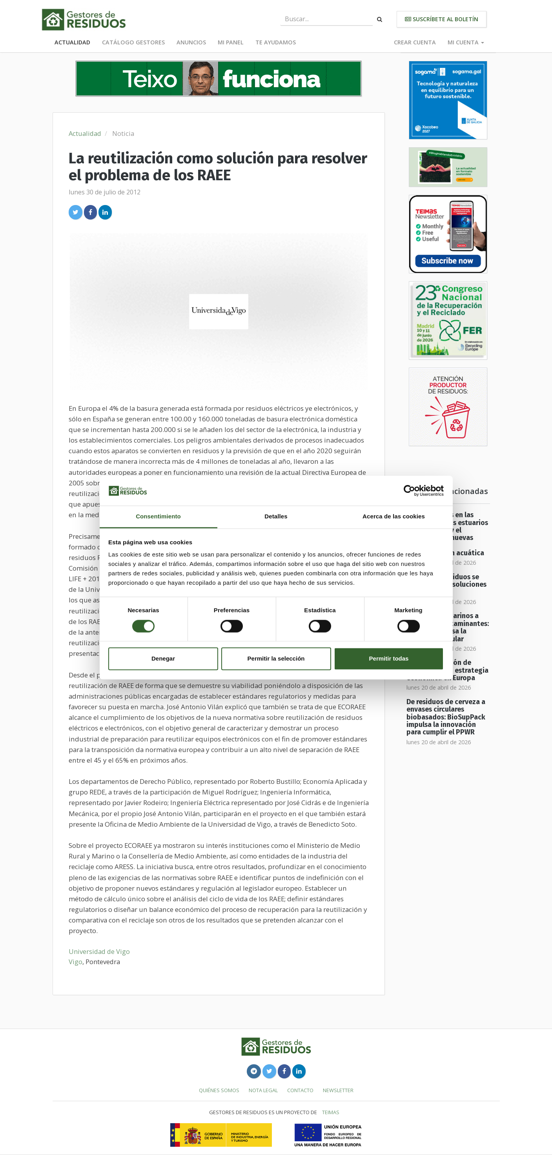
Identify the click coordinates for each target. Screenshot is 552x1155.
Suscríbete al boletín (441, 19)
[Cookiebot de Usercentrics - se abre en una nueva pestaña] (409, 490)
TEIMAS (330, 1112)
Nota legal (263, 1090)
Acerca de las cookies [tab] (394, 516)
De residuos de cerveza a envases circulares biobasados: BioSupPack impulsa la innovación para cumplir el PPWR (445, 717)
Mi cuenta (466, 42)
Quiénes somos (219, 1090)
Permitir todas (389, 658)
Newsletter (338, 1090)
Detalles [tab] (275, 516)
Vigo (75, 961)
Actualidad (72, 42)
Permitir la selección (276, 658)
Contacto (300, 1090)
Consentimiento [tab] (158, 516)
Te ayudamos (275, 42)
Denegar (163, 658)
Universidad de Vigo (99, 951)
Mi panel (231, 42)
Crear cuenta (415, 42)
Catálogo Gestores (133, 42)
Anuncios (191, 42)
